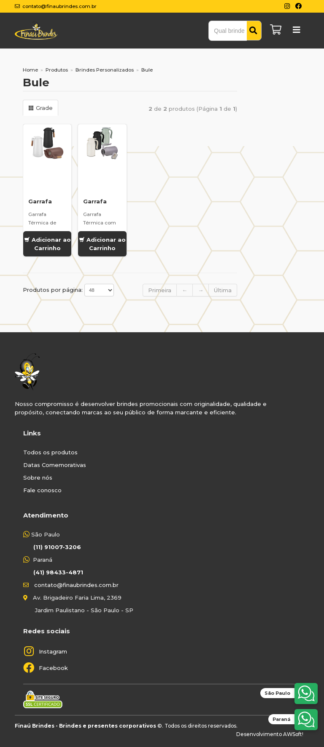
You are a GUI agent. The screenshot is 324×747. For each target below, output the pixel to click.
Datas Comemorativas (54, 465)
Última (223, 290)
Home (30, 70)
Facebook (53, 667)
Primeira (159, 290)
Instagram (53, 651)
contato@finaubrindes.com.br (76, 585)
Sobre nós (37, 477)
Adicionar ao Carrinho (47, 243)
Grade (40, 107)
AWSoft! (293, 734)
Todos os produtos (50, 452)
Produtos (57, 70)
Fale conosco (42, 490)
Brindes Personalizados (105, 70)
